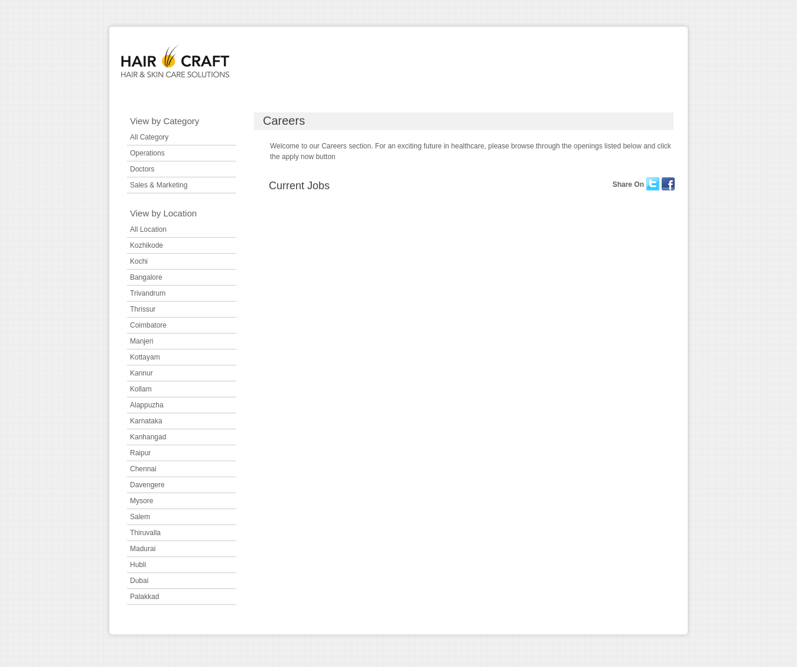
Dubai (139, 581)
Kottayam (145, 357)
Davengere (147, 485)
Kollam (141, 389)
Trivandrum (147, 293)
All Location (148, 229)
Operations (147, 153)
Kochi (139, 261)
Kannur (141, 373)
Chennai (143, 469)
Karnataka (146, 421)
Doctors (142, 169)
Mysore (141, 501)
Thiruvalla (145, 533)
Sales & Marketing (158, 185)
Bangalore (146, 277)
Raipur (140, 453)
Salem (140, 517)
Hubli (138, 565)
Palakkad (144, 596)
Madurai (142, 549)
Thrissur (142, 309)
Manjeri (141, 341)
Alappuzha (147, 405)
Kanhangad (148, 437)
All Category (149, 137)
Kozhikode (146, 245)
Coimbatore (148, 325)
